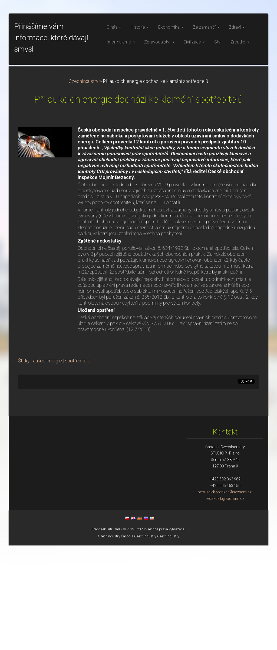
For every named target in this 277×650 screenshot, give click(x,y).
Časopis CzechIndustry (138, 641)
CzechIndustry (83, 186)
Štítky (23, 465)
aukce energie (47, 465)
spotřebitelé (77, 465)
